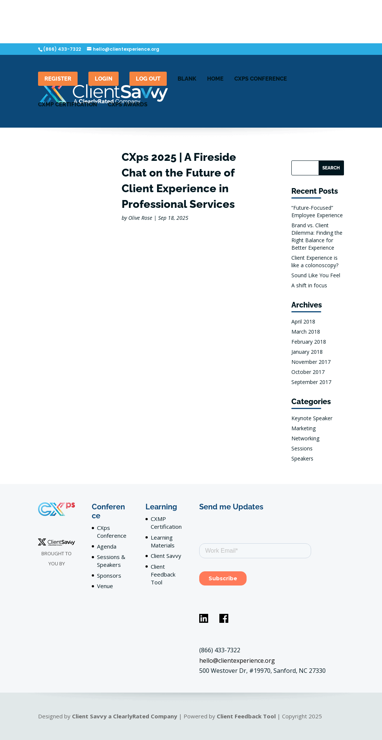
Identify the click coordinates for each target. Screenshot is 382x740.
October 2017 (308, 371)
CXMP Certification (67, 105)
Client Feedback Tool (163, 574)
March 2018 (305, 331)
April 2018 (303, 321)
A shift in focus (309, 285)
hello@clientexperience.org (237, 660)
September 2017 (311, 381)
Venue (105, 586)
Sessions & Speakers (111, 560)
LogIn (103, 78)
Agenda (106, 546)
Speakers (302, 458)
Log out (148, 78)
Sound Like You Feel (315, 275)
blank (187, 79)
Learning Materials (163, 541)
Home (215, 79)
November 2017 (311, 361)
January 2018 (307, 351)
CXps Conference (111, 531)
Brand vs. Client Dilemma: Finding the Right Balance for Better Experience (316, 236)
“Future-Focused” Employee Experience (317, 211)
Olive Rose (140, 217)
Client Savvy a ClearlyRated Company (124, 716)
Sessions (302, 448)
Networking (305, 438)
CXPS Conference (260, 79)
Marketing (303, 428)
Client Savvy (166, 555)
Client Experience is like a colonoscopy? (314, 261)
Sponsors (109, 575)
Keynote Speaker (311, 418)
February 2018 (308, 341)
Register (57, 78)
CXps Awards (127, 105)
